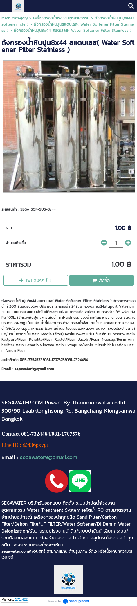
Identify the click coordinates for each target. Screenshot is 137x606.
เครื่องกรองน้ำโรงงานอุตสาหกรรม (61, 18)
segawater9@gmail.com (48, 457)
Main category (14, 18)
